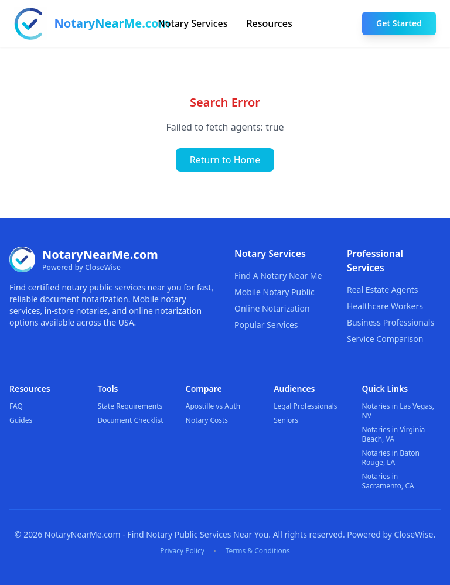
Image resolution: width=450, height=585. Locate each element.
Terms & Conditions (258, 551)
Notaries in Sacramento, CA (388, 481)
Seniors (286, 420)
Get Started (399, 23)
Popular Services (266, 324)
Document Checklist (130, 420)
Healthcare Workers (385, 306)
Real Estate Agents (382, 289)
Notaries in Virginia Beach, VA (393, 434)
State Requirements (129, 406)
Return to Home (225, 159)
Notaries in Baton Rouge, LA (391, 457)
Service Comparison (385, 338)
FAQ (16, 406)
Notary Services (192, 23)
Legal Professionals (305, 406)
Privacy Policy (182, 551)
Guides (20, 420)
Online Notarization (272, 308)
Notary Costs (207, 420)
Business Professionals (390, 322)
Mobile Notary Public (274, 291)
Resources (269, 23)
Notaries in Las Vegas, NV (398, 410)
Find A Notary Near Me (278, 275)
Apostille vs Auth (213, 406)
